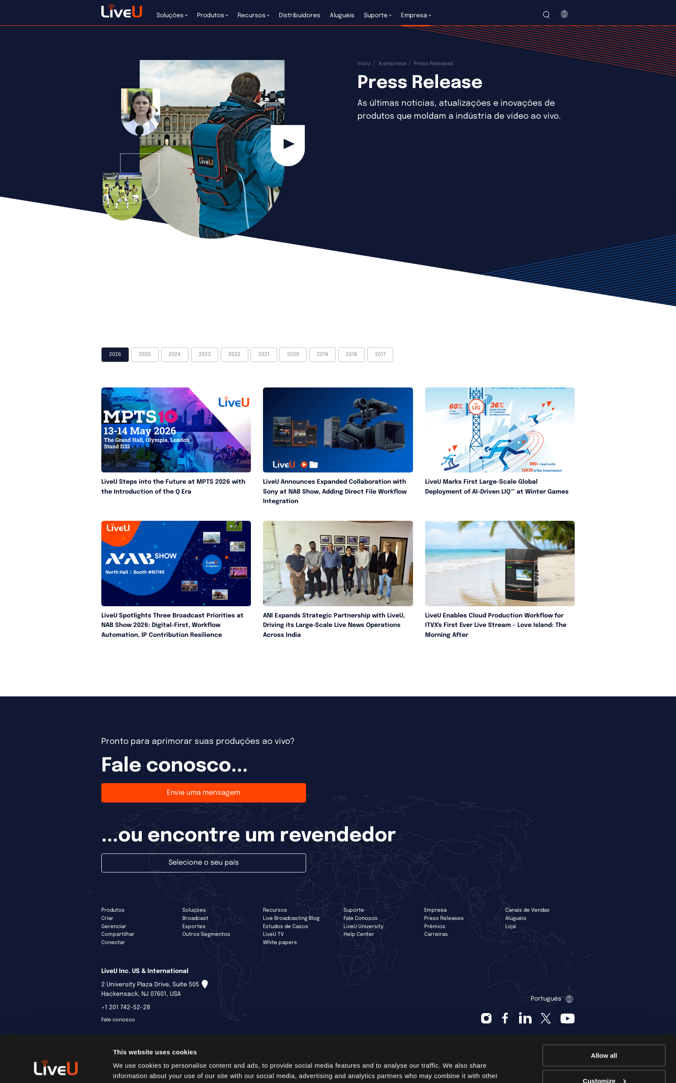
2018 (351, 354)
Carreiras (436, 934)
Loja (510, 926)
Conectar (113, 942)
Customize (604, 1036)
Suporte (354, 910)
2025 (145, 354)
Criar (107, 918)
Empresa (435, 910)
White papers (280, 942)
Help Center (359, 934)
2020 (293, 354)
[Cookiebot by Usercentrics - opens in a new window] (56, 1066)
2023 (205, 354)
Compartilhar (118, 934)
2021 (263, 354)
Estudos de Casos (285, 926)
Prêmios (434, 926)
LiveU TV (273, 934)
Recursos (275, 910)
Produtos (113, 910)
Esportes (194, 926)
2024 (175, 354)
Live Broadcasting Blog (291, 918)
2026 (115, 354)
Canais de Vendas (527, 910)
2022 (234, 354)
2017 (380, 354)
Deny (604, 1061)
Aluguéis (515, 918)
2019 (322, 354)
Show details (133, 1065)
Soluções (194, 910)
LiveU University (363, 926)
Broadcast (195, 918)
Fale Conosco (361, 918)
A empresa (392, 63)
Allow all (604, 1011)
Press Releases (444, 918)
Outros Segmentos (206, 934)
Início (364, 63)
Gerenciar (113, 926)
